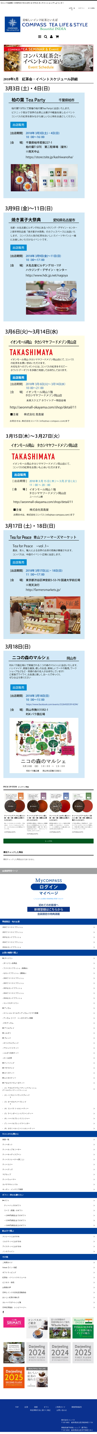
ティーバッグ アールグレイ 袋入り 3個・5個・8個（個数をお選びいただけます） (82, 818)
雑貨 (36, 1407)
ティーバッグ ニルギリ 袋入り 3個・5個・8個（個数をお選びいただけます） (59, 818)
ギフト (46, 1407)
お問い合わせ (62, 1410)
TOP (16, 1407)
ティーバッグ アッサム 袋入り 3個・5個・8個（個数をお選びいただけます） (14, 818)
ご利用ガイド (60, 1407)
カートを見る (91, 8)
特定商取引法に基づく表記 (40, 1410)
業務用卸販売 (77, 1407)
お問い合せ (72, 9)
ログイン (82, 8)
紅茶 (26, 1407)
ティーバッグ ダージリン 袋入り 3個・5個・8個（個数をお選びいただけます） (37, 818)
